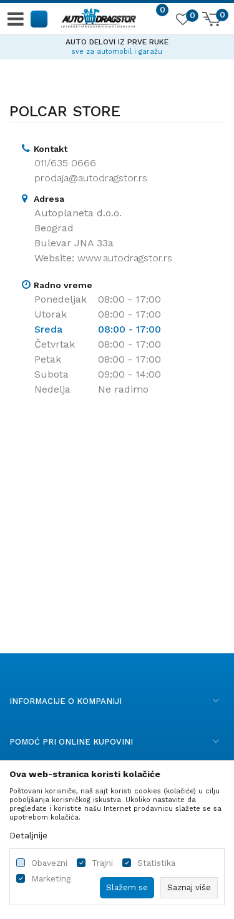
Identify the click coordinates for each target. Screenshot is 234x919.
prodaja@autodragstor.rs (90, 178)
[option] (117, 45)
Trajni (102, 863)
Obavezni (49, 863)
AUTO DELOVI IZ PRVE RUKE (117, 42)
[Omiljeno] (182, 21)
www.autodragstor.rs (124, 258)
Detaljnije (28, 835)
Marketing (51, 878)
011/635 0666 (65, 163)
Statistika (156, 863)
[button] (39, 18)
